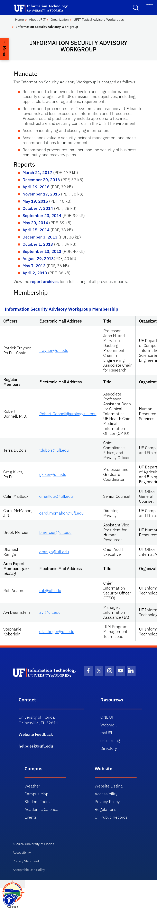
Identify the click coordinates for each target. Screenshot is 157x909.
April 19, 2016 (35, 187)
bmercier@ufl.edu (55, 532)
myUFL (106, 732)
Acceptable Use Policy (29, 870)
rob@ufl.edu (50, 590)
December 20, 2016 (41, 179)
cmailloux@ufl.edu (56, 496)
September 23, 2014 (41, 215)
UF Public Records (111, 817)
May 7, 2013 (34, 265)
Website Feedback (36, 734)
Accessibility (106, 794)
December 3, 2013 (39, 237)
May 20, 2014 (35, 222)
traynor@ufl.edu (53, 350)
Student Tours (37, 801)
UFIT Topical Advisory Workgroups (99, 19)
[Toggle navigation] (149, 7)
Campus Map (36, 794)
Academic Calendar (42, 809)
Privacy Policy (107, 801)
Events (31, 817)
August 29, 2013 (38, 258)
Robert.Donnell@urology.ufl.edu (67, 413)
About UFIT (37, 19)
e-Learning (110, 740)
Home (19, 19)
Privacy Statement (26, 861)
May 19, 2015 (35, 201)
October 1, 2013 (37, 244)
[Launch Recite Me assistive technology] (9, 900)
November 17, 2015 (41, 194)
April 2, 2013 (34, 273)
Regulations (105, 809)
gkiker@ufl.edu (52, 474)
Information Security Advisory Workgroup (47, 27)
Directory (108, 748)
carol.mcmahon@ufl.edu (61, 513)
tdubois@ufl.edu (54, 450)
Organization (60, 19)
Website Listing (109, 786)
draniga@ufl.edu (54, 551)
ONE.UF (107, 717)
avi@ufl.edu (50, 612)
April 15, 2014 (35, 230)
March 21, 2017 (37, 172)
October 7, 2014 (37, 208)
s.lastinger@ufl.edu (56, 631)
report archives (44, 281)
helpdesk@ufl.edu (36, 746)
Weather (32, 786)
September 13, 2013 (41, 251)
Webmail (108, 725)
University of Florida (39, 844)
